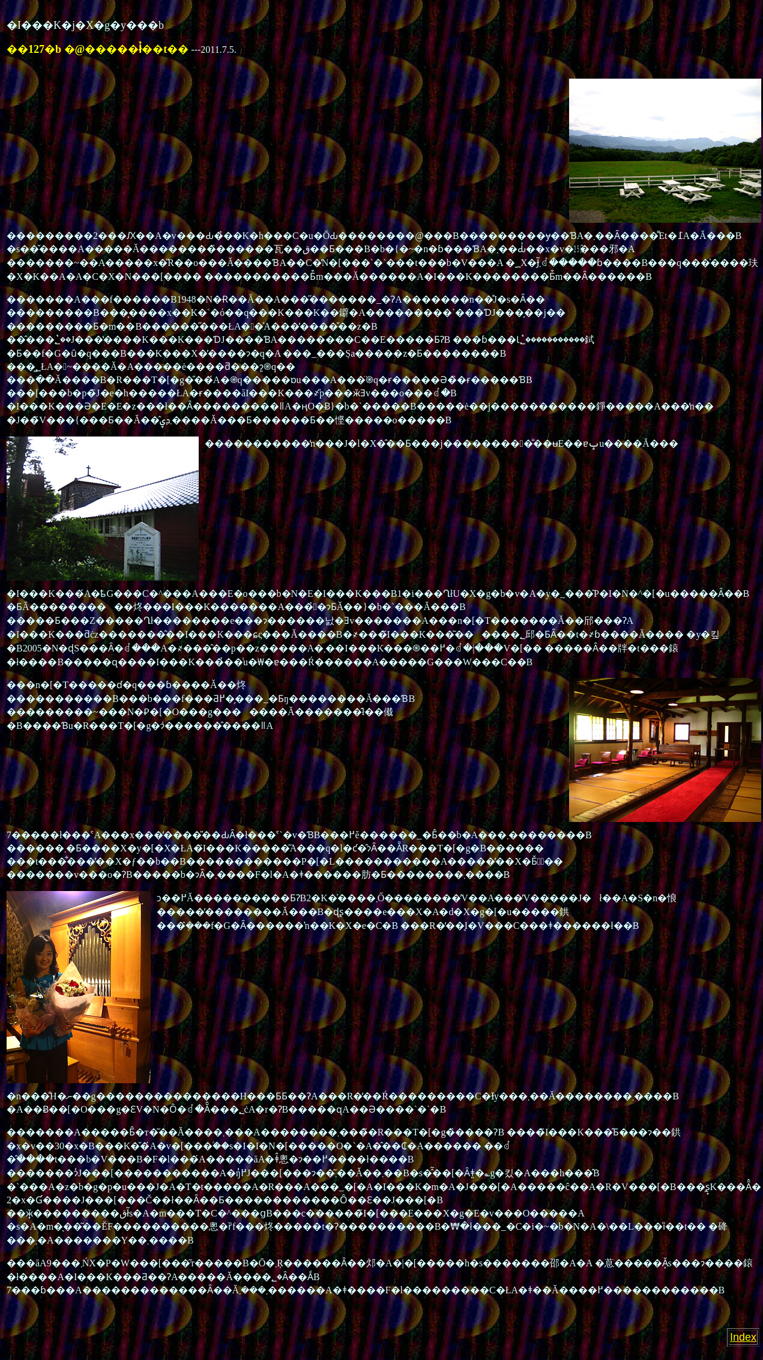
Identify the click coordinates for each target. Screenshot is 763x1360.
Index (743, 1337)
